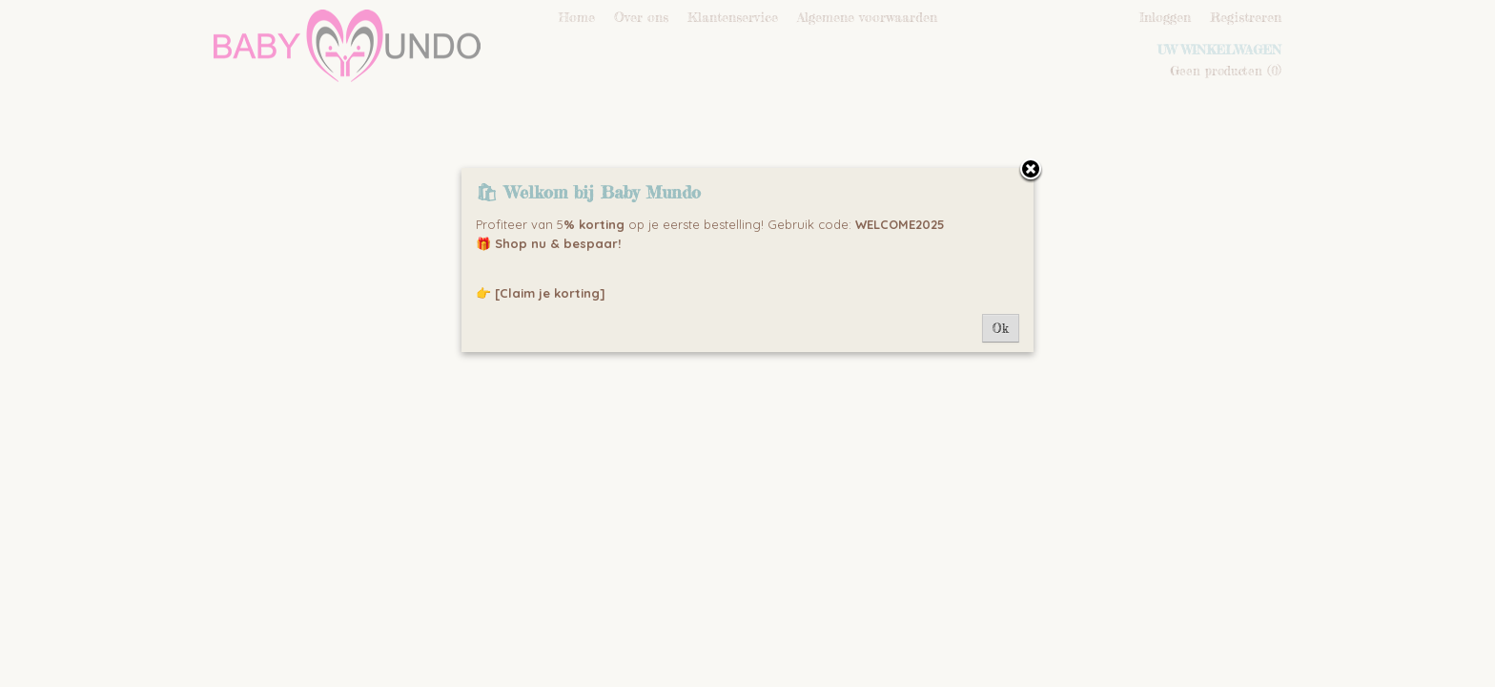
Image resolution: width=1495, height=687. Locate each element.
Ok (1001, 328)
